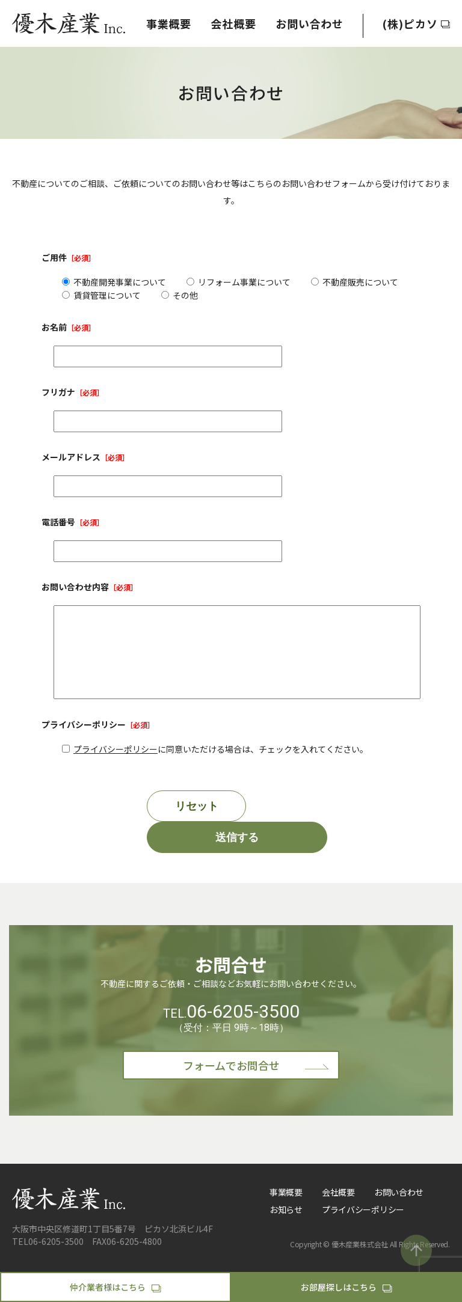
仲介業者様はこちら (115, 1287)
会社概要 (233, 23)
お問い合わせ (309, 23)
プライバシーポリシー (115, 767)
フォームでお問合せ (256, 1083)
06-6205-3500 (243, 1029)
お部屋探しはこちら (346, 1287)
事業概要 (169, 23)
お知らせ (286, 1227)
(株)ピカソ (416, 23)
